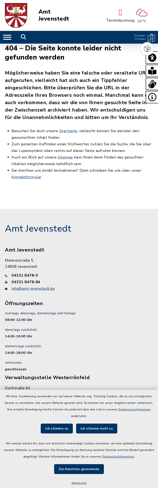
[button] (152, 57)
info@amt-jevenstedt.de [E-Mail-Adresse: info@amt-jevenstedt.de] (33, 288)
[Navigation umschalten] (7, 37)
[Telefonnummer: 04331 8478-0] (79, 275)
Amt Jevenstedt (53, 15)
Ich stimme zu (56, 428)
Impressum (79, 483)
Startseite (68, 130)
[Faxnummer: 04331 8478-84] (79, 282)
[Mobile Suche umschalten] (23, 37)
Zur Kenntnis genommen (79, 469)
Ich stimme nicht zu (97, 428)
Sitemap (65, 157)
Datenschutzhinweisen (134, 409)
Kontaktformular (26, 177)
